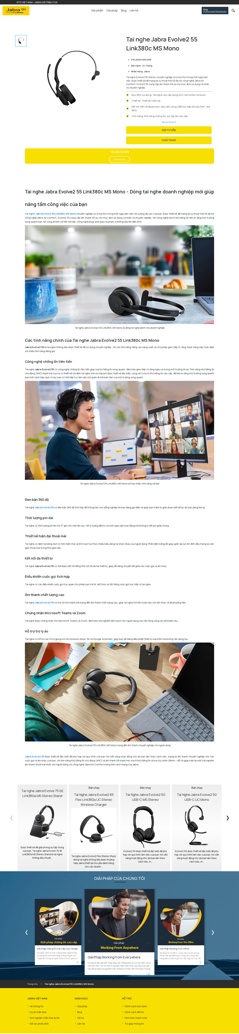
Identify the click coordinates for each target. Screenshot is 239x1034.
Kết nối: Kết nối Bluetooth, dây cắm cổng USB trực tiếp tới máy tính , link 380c (170, 108)
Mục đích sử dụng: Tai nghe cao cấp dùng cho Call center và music (168, 94)
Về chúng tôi (36, 1006)
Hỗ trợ (80, 1016)
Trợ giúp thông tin (134, 1021)
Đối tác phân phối (39, 1021)
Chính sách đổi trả (134, 1011)
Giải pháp (82, 1006)
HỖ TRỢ (126, 999)
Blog (123, 10)
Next (227, 828)
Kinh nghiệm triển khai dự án (45, 1016)
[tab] (20, 40)
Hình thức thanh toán (135, 1016)
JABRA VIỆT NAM (37, 999)
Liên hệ (134, 10)
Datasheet (119, 159)
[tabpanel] (73, 81)
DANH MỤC (81, 999)
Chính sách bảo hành (135, 1006)
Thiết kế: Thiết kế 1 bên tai (145, 100)
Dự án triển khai (38, 1011)
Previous (11, 828)
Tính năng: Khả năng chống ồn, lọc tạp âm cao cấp (159, 116)
